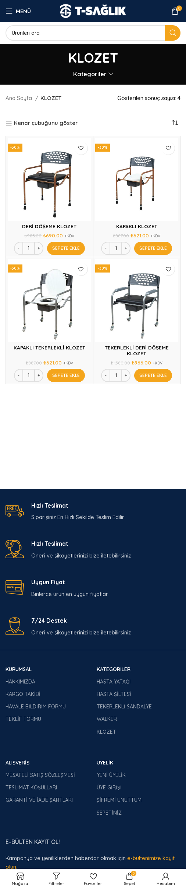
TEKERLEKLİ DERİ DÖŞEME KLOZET (137, 350)
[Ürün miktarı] (28, 248)
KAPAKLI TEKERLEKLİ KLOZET (49, 347)
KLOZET (106, 732)
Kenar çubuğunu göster (46, 123)
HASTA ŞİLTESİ (114, 694)
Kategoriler (90, 74)
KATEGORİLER (113, 669)
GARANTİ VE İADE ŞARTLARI (39, 800)
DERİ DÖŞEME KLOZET (49, 226)
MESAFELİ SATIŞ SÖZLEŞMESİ (40, 775)
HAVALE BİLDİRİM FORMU (36, 706)
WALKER (107, 719)
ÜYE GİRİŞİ (109, 787)
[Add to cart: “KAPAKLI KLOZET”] (153, 248)
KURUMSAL (19, 669)
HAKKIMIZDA (20, 681)
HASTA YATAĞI (113, 681)
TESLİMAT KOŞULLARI (31, 787)
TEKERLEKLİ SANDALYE (124, 706)
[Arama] (93, 33)
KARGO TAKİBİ (23, 694)
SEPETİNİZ (109, 813)
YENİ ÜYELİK (111, 775)
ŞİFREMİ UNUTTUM (119, 800)
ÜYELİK (105, 762)
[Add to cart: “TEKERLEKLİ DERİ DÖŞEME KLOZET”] (153, 375)
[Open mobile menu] (18, 11)
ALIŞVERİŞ (17, 762)
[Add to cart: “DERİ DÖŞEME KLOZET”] (66, 248)
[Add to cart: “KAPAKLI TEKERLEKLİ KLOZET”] (66, 375)
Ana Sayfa (19, 98)
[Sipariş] (174, 123)
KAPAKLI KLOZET (136, 226)
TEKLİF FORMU (23, 719)
